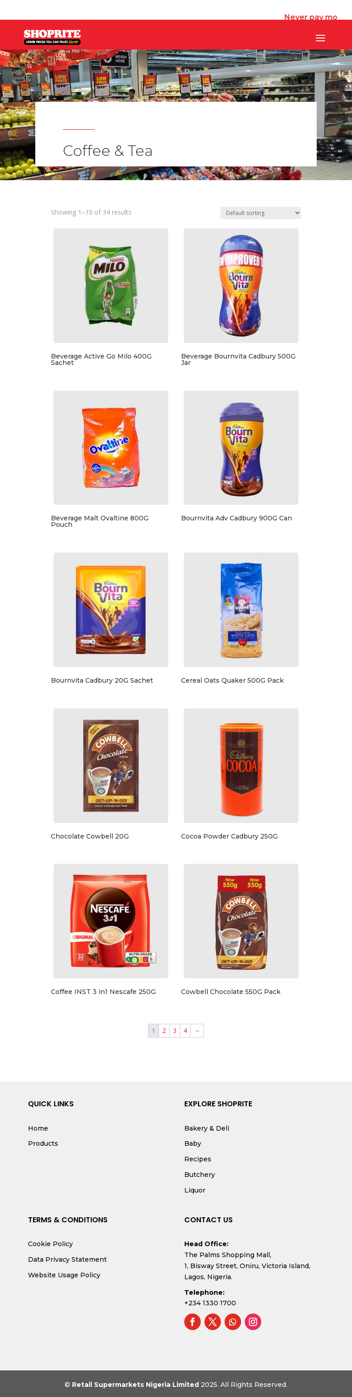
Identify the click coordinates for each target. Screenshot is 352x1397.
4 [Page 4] (185, 1030)
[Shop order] (260, 213)
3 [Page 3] (174, 1030)
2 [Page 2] (164, 1030)
